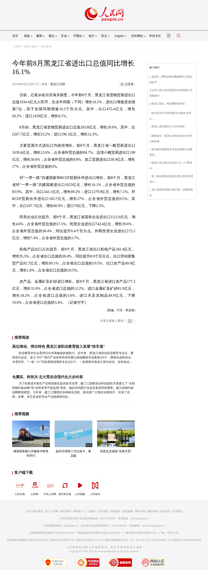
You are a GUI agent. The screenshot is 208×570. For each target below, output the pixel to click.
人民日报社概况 (34, 511)
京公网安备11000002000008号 (184, 540)
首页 (15, 35)
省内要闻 (46, 46)
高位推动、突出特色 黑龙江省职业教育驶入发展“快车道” (58, 346)
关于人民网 (51, 511)
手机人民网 (49, 487)
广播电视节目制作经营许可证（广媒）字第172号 (151, 532)
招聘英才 (78, 511)
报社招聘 (65, 511)
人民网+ (34, 487)
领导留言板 (64, 487)
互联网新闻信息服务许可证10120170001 (51, 532)
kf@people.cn (71, 525)
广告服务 (90, 511)
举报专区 (155, 35)
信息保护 (165, 511)
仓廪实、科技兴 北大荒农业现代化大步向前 (47, 377)
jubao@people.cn (140, 518)
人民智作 (95, 487)
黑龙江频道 (30, 46)
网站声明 (140, 511)
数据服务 (128, 511)
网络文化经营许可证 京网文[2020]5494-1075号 (77, 540)
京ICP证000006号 (156, 540)
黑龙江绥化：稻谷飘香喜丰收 (168, 103)
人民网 (16, 46)
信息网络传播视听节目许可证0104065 (28, 540)
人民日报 (19, 487)
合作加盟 (103, 511)
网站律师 (153, 511)
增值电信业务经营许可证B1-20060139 (99, 532)
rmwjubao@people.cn (153, 525)
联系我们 (178, 511)
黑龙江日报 (57, 84)
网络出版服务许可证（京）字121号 (125, 540)
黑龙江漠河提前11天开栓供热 (168, 126)
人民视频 (80, 487)
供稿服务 (115, 511)
